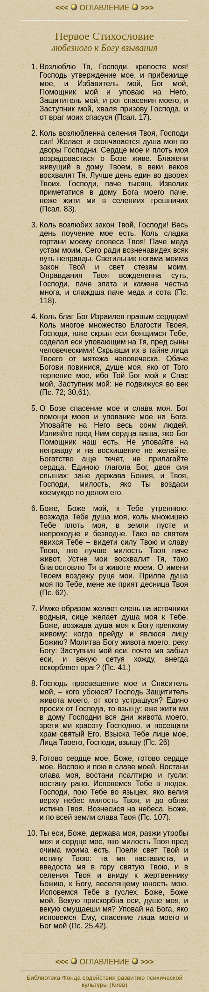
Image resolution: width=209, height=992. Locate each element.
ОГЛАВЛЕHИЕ (104, 8)
